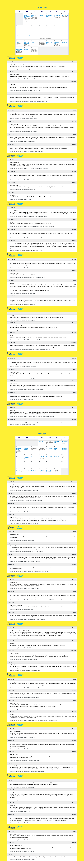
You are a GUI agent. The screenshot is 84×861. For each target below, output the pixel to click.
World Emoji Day (13, 682)
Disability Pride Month (14, 817)
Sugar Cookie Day (13, 582)
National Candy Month (14, 372)
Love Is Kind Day (13, 805)
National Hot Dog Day (14, 653)
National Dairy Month (14, 74)
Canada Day (12, 484)
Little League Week (14, 185)
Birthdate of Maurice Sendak (16, 174)
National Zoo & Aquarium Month (17, 325)
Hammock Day (13, 743)
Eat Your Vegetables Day (15, 262)
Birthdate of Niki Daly (14, 210)
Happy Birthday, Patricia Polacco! (17, 605)
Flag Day (11, 222)
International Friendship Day (16, 845)
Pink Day (11, 335)
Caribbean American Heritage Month (18, 64)
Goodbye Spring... (13, 298)
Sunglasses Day (13, 383)
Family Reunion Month (14, 594)
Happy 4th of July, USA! (15, 517)
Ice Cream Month (13, 664)
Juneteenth (12, 283)
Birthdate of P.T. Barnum (15, 534)
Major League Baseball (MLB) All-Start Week (19, 630)
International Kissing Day (15, 545)
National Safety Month (14, 273)
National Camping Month (15, 232)
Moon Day (12, 714)
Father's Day (12, 315)
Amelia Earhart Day (14, 765)
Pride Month (12, 84)
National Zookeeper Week (15, 731)
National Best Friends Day (15, 147)
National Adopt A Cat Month (16, 395)
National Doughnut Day (15, 113)
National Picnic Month (14, 506)
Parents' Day (12, 792)
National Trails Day (14, 124)
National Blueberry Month (15, 834)
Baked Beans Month (14, 754)
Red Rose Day (13, 195)
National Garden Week (14, 162)
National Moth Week (14, 703)
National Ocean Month (14, 95)
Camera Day (12, 410)
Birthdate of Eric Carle (14, 361)
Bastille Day (12, 643)
